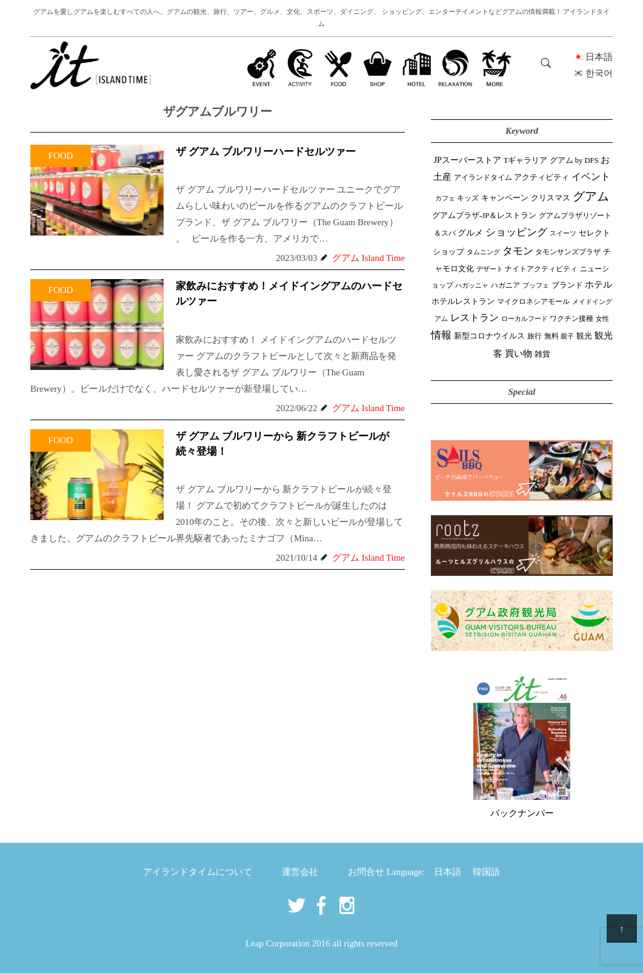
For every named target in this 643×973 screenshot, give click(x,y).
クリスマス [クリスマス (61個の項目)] (550, 197)
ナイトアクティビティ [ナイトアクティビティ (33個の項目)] (541, 269)
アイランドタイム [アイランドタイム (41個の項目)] (483, 177)
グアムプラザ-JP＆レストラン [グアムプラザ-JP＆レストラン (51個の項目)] (484, 215)
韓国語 (486, 872)
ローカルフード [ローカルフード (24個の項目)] (524, 318)
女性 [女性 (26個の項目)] (602, 318)
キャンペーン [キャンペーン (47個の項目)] (504, 198)
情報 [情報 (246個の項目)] (441, 335)
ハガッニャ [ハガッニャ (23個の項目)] (471, 285)
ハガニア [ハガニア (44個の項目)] (505, 285)
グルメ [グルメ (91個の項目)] (470, 232)
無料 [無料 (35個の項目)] (551, 336)
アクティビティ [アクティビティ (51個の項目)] (541, 177)
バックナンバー (522, 813)
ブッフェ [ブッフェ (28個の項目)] (535, 285)
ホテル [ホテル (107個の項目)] (598, 284)
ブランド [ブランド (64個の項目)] (567, 284)
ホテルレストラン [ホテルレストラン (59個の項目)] (463, 301)
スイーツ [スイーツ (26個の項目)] (563, 233)
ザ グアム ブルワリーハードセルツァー (266, 151)
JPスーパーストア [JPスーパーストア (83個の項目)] (467, 160)
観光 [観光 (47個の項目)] (584, 336)
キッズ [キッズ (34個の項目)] (468, 198)
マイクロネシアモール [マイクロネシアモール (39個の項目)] (533, 301)
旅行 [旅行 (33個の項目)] (534, 336)
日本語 (447, 872)
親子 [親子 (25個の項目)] (567, 336)
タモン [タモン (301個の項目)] (517, 251)
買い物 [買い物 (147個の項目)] (518, 353)
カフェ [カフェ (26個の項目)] (445, 198)
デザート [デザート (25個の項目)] (489, 268)
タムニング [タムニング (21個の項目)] (483, 252)
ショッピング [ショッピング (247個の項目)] (516, 232)
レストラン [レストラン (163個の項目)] (474, 317)
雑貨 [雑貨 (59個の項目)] (542, 353)
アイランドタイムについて (197, 872)
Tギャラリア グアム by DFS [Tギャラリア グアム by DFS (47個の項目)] (551, 160)
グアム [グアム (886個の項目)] (591, 196)
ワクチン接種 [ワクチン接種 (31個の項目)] (571, 319)
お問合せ (366, 872)
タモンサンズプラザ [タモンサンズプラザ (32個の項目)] (568, 252)
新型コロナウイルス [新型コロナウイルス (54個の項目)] (489, 335)
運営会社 (300, 872)
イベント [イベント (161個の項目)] (590, 176)
